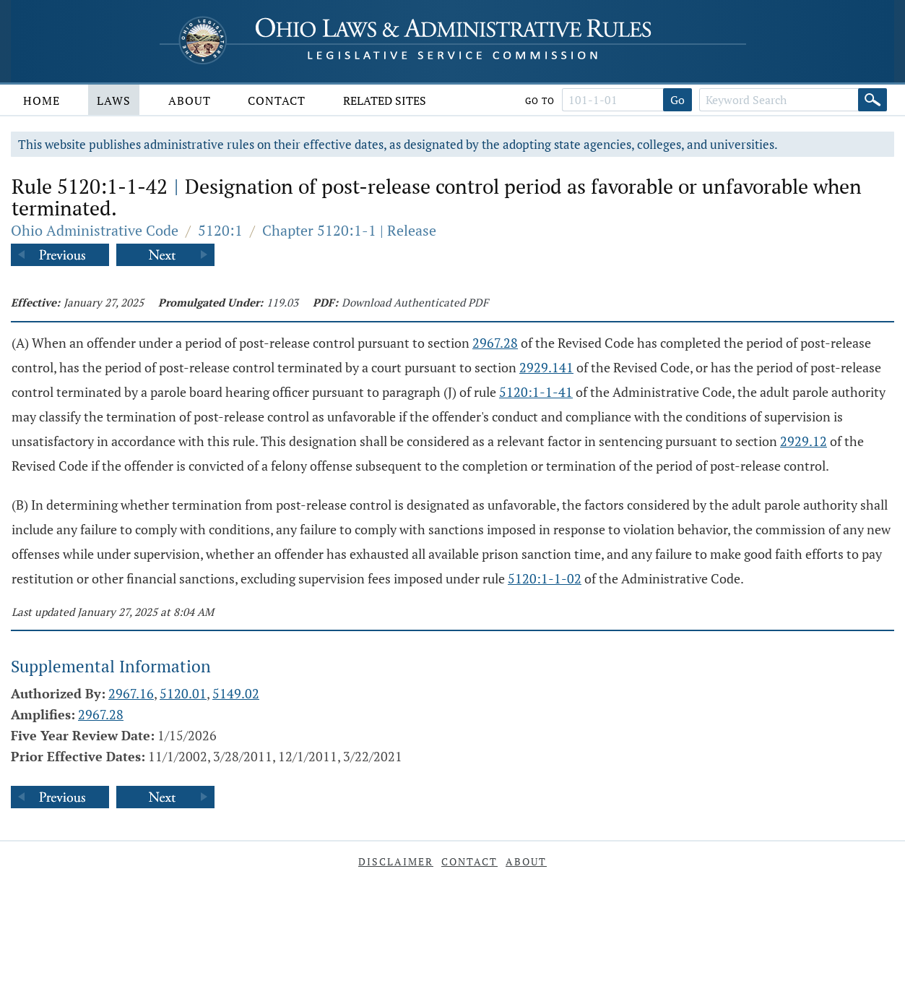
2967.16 (131, 693)
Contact (277, 100)
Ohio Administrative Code (94, 230)
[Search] (872, 99)
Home (41, 100)
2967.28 (495, 342)
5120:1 (220, 230)
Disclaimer (395, 861)
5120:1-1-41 (536, 392)
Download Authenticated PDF (415, 302)
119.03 (282, 302)
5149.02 (235, 693)
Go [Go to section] (677, 100)
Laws (114, 100)
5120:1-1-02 (544, 578)
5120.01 (183, 693)
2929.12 (803, 441)
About (189, 100)
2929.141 (546, 367)
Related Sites (384, 100)
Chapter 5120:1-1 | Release (349, 230)
